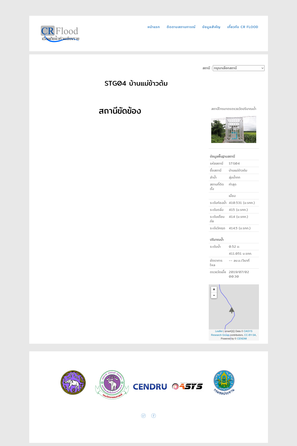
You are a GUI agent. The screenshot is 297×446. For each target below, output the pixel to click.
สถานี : (233, 68)
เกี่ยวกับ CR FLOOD (242, 27)
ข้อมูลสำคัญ (212, 27)
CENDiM (242, 338)
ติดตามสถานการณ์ (182, 27)
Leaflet (219, 331)
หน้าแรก (154, 27)
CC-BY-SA (250, 335)
